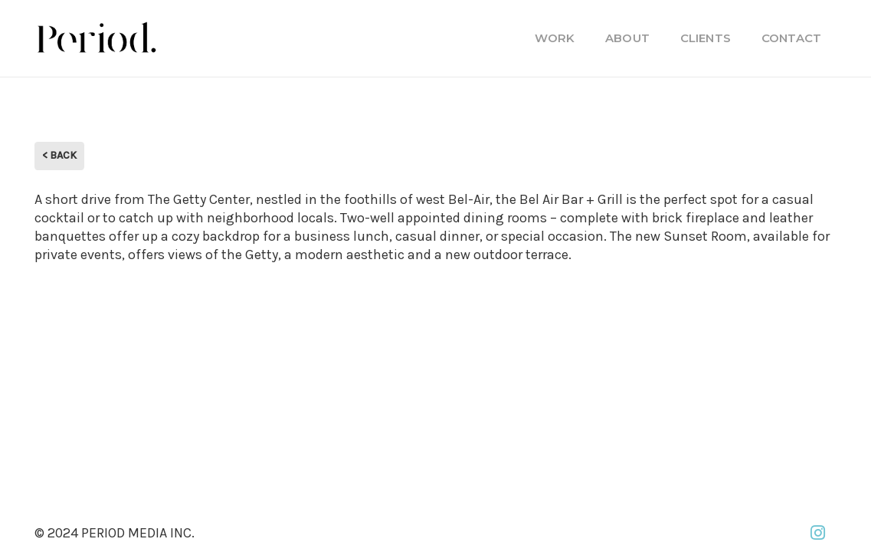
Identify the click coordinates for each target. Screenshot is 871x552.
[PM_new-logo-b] (95, 38)
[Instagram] (817, 533)
